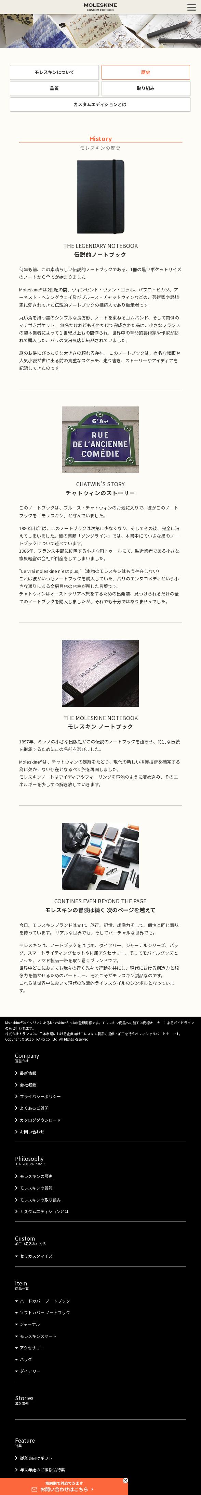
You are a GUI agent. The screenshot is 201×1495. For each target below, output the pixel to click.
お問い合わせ (32, 1131)
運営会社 (100, 1054)
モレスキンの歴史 (36, 1176)
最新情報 (28, 1073)
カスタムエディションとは (99, 104)
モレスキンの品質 (36, 1188)
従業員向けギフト (36, 1458)
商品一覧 (100, 1282)
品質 (54, 88)
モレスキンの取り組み (40, 1200)
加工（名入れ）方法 (100, 1237)
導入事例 (100, 1396)
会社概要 (28, 1085)
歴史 (145, 72)
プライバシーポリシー (40, 1096)
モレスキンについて (55, 72)
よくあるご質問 (34, 1108)
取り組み (146, 88)
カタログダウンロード (40, 1120)
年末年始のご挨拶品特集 (42, 1469)
